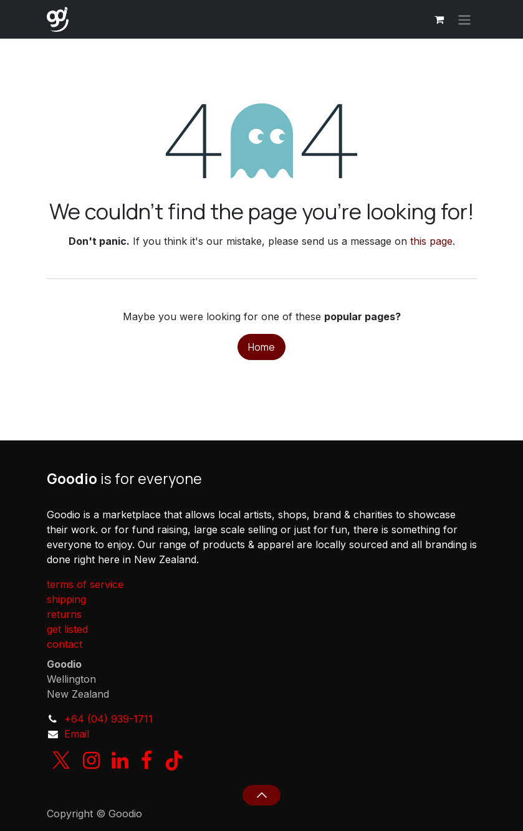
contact (64, 644)
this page (431, 241)
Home (261, 347)
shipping (66, 599)
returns (64, 614)
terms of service (85, 584)
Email (76, 734)
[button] (261, 795)
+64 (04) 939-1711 (108, 719)
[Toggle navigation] (464, 19)
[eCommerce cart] (439, 19)
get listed (67, 629)
